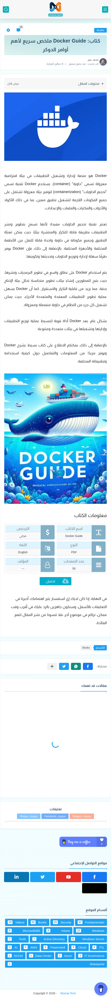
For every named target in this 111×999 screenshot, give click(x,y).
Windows (90, 930)
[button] (88, 666)
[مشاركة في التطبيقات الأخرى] (52, 666)
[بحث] (6, 9)
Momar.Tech (68, 993)
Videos (16, 922)
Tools (17, 939)
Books (100, 30)
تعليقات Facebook (55, 816)
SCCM (15, 955)
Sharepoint (56, 964)
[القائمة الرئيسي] (105, 9)
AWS (30, 947)
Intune (58, 930)
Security (62, 922)
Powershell (54, 947)
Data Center (40, 955)
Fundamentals (91, 922)
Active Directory (48, 939)
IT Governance (91, 955)
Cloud (78, 947)
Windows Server (87, 939)
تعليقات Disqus (28, 816)
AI (12, 947)
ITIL (98, 947)
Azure (65, 955)
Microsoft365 (24, 930)
